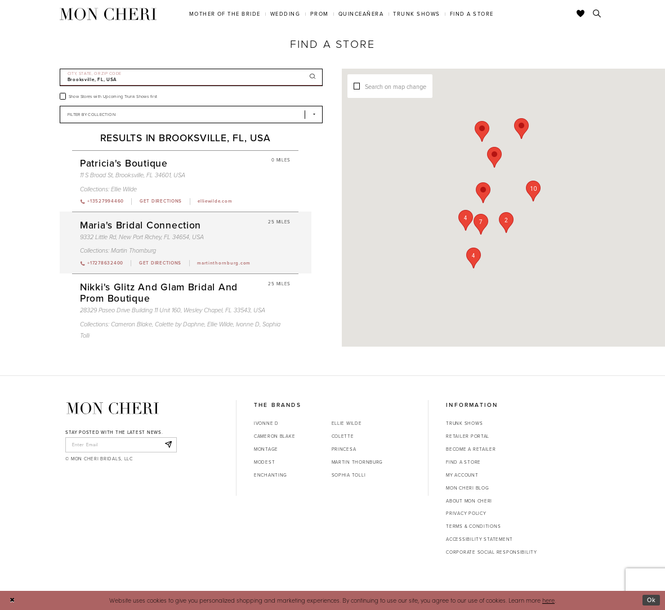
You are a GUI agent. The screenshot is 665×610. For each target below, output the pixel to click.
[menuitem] (224, 14)
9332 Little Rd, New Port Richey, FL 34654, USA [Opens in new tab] (142, 236)
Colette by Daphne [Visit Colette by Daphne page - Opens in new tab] (179, 324)
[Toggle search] (597, 14)
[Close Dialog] (12, 600)
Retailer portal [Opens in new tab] (467, 436)
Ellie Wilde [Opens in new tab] (347, 423)
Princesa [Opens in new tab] (344, 449)
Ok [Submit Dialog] (651, 599)
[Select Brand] (191, 114)
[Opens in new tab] (160, 201)
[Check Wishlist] (581, 14)
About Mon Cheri (469, 500)
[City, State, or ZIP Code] (191, 77)
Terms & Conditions (473, 526)
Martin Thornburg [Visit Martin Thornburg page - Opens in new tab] (133, 250)
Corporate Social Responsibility (491, 552)
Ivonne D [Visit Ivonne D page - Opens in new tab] (248, 324)
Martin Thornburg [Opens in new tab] (357, 462)
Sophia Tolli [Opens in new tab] (349, 475)
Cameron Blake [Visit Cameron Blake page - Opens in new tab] (131, 324)
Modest (264, 462)
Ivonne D (266, 423)
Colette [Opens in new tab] (343, 436)
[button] (465, 220)
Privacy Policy (466, 513)
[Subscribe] (168, 444)
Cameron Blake (274, 436)
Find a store (463, 462)
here (548, 600)
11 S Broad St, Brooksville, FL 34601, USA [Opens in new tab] (132, 175)
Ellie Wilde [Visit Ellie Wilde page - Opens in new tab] (124, 189)
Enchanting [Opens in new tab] (270, 475)
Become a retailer (471, 449)
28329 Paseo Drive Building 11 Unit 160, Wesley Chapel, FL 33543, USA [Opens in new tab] (172, 310)
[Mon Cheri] (112, 408)
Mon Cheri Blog (467, 488)
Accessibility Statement (479, 539)
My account (462, 475)
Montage (266, 449)
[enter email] (121, 444)
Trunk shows (464, 423)
